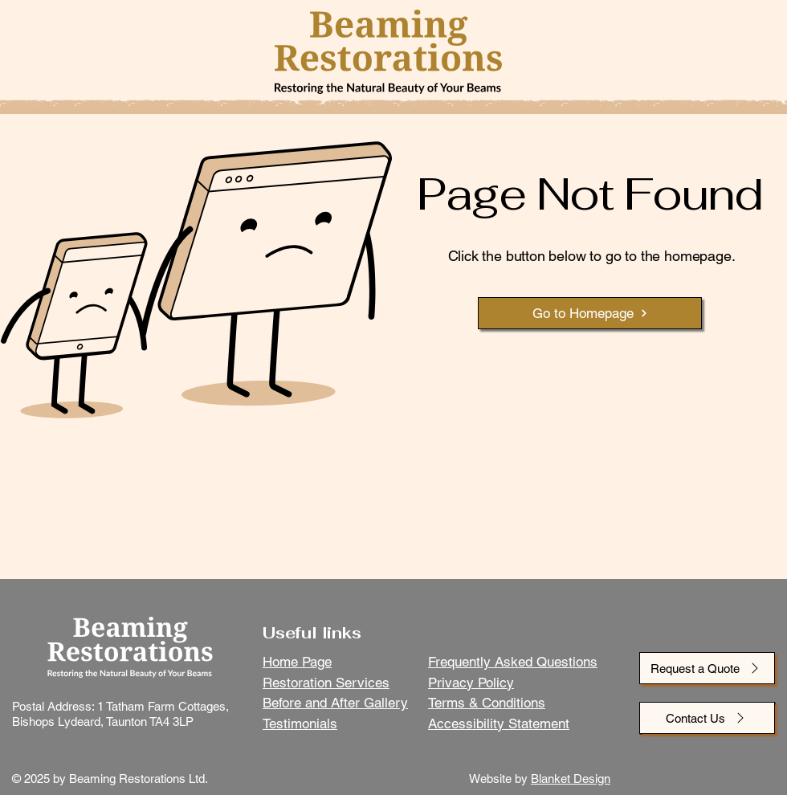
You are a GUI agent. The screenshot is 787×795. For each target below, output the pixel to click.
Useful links (312, 632)
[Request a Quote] (707, 668)
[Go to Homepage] (590, 313)
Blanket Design (570, 778)
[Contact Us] (707, 718)
